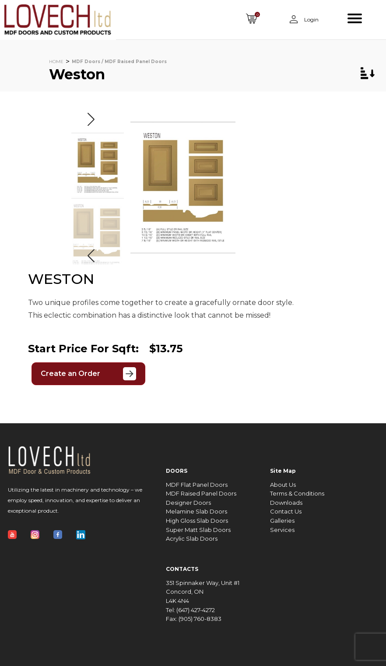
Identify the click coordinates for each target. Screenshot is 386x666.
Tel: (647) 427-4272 (190, 610)
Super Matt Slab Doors (198, 530)
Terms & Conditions (297, 493)
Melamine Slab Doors (196, 511)
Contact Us (286, 511)
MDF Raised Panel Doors (201, 493)
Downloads (286, 502)
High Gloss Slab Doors (197, 520)
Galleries (282, 520)
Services (282, 530)
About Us (283, 485)
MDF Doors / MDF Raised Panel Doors (119, 61)
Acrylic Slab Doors (192, 538)
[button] (91, 119)
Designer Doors (188, 502)
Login (311, 19)
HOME (56, 61)
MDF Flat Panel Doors (197, 485)
